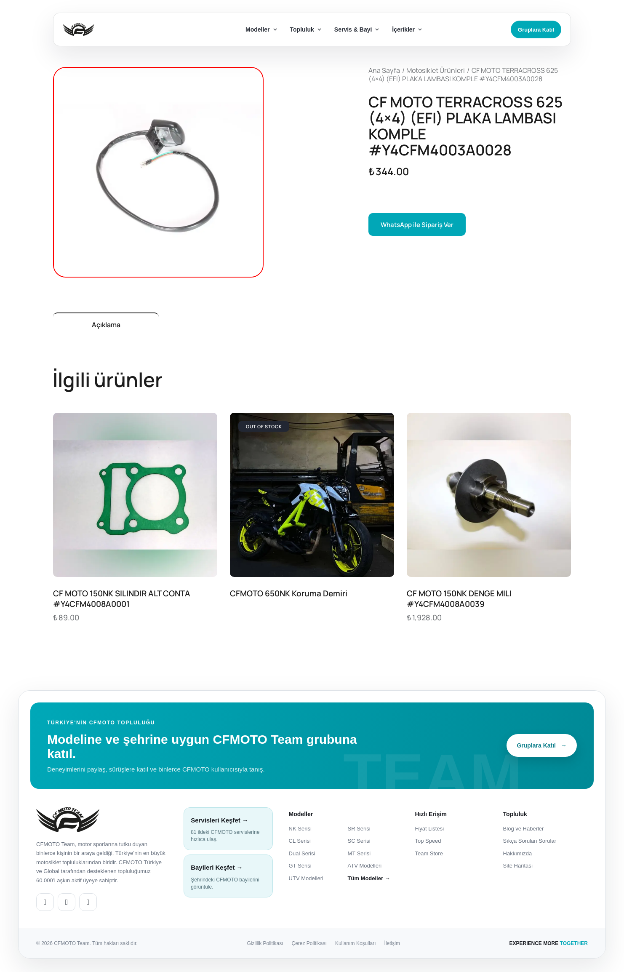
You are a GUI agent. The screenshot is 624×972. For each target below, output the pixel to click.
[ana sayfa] (109, 30)
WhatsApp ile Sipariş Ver (417, 224)
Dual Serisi (302, 855)
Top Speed (428, 842)
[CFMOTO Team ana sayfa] (67, 821)
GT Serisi (300, 867)
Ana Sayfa (384, 70)
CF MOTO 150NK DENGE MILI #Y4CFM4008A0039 (459, 600)
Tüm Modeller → (369, 880)
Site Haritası (518, 867)
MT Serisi (359, 855)
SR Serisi (359, 830)
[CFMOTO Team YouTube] (88, 904)
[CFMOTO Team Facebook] (66, 904)
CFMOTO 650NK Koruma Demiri (288, 595)
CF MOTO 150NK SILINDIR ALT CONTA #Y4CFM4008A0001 (121, 600)
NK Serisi (300, 830)
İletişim (392, 945)
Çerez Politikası (309, 945)
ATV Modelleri (365, 867)
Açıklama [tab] (111, 325)
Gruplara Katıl (536, 30)
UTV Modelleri (306, 880)
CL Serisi (300, 842)
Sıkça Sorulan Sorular (529, 842)
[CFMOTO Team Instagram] (45, 904)
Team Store (429, 855)
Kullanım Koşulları (355, 945)
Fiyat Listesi (429, 830)
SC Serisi (359, 842)
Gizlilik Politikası (265, 945)
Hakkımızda (517, 855)
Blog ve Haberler (523, 830)
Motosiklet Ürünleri (435, 70)
